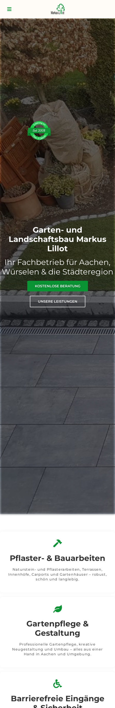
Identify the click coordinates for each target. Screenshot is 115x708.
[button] (9, 9)
